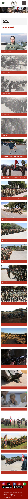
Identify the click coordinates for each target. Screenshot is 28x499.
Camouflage (4, 135)
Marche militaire (5, 114)
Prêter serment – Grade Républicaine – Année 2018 (13, 177)
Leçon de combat (6, 303)
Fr (23, 3)
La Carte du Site (7, 497)
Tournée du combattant (7, 346)
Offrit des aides (5, 409)
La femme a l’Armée (6, 51)
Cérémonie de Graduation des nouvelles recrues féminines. (14, 198)
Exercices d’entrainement (7, 367)
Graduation (4, 451)
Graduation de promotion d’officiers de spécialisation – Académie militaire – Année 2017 (14, 156)
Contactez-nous (7, 496)
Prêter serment (5, 430)
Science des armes (6, 72)
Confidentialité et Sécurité (18, 496)
